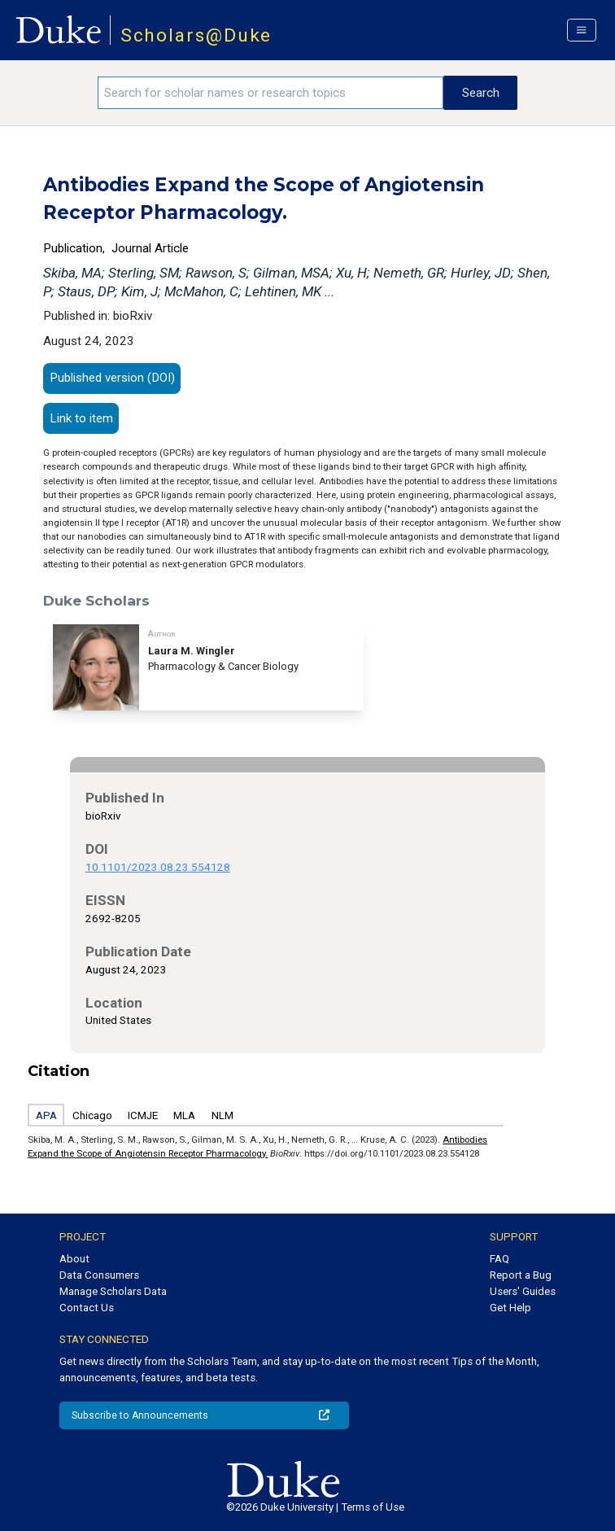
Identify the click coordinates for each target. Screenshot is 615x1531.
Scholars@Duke (196, 35)
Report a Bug (521, 1275)
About (74, 1259)
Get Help (510, 1307)
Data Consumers (99, 1275)
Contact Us (86, 1307)
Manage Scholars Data (113, 1291)
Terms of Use (372, 1507)
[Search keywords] (270, 93)
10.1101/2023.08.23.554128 (157, 867)
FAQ (499, 1259)
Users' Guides (523, 1291)
